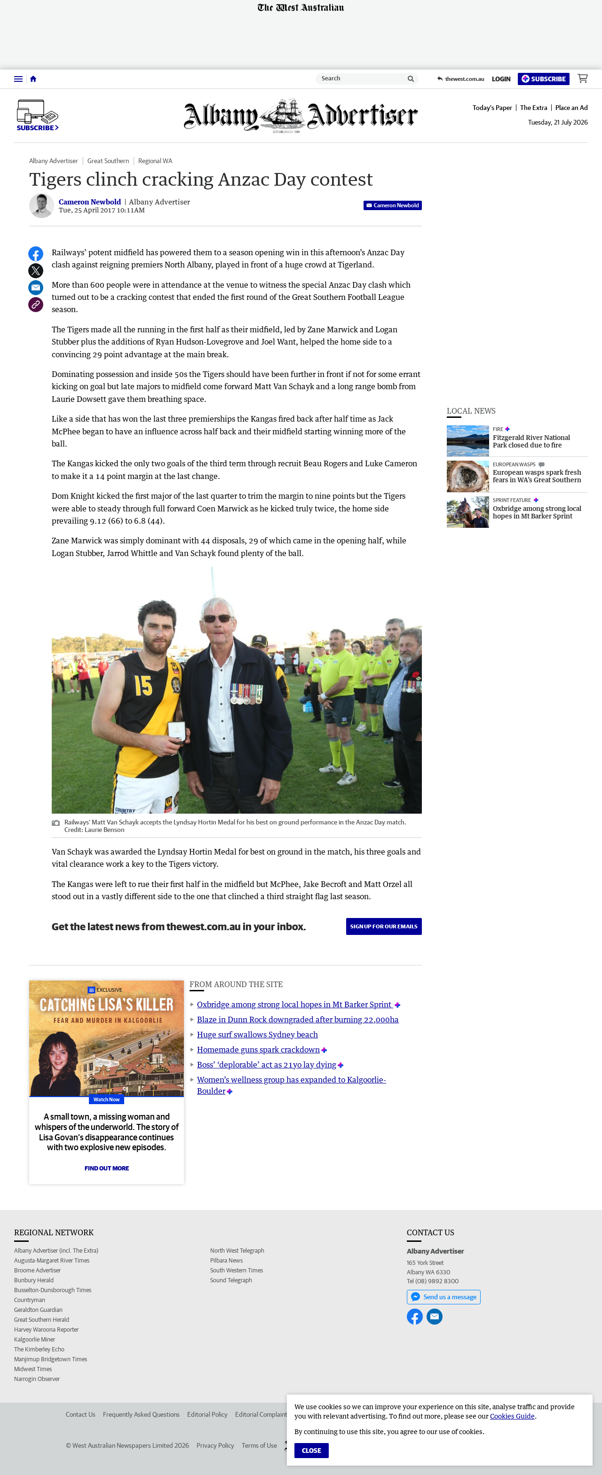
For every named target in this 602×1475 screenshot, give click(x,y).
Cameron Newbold (392, 205)
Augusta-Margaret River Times (51, 1260)
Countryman (29, 1299)
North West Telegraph (237, 1250)
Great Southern (108, 161)
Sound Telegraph (231, 1280)
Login (501, 79)
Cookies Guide (512, 1416)
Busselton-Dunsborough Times (52, 1290)
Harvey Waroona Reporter (46, 1329)
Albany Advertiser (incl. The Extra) (56, 1250)
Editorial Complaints (262, 1414)
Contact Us (80, 1414)
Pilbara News (226, 1260)
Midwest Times (33, 1369)
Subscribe (544, 79)
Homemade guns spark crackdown (258, 1049)
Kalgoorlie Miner (34, 1339)
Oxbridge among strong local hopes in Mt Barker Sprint (295, 1004)
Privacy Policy (215, 1445)
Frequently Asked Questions (141, 1414)
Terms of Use (259, 1445)
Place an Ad (571, 107)
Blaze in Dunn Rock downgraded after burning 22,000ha (298, 1019)
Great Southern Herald (41, 1319)
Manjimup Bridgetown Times (50, 1359)
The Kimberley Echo (39, 1349)
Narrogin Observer (37, 1378)
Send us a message (443, 1297)
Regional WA (155, 161)
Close (311, 1450)
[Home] (33, 79)
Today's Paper (492, 107)
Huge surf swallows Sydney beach (257, 1034)
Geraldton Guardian (38, 1309)
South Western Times (236, 1270)
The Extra (533, 107)
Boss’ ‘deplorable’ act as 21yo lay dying (266, 1064)
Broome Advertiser (37, 1270)
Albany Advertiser (53, 161)
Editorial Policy (207, 1414)
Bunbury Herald (34, 1280)
